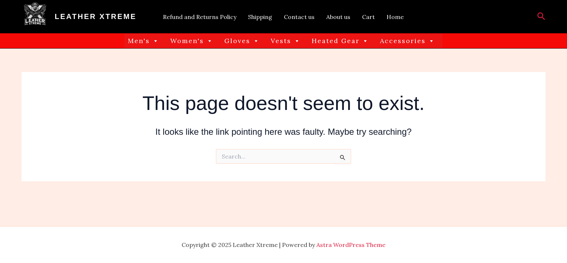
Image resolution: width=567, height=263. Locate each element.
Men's (143, 41)
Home (395, 16)
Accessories (407, 41)
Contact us (299, 16)
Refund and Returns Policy (199, 16)
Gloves (242, 41)
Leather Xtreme (96, 16)
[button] (541, 17)
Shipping (260, 16)
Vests (286, 41)
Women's (191, 41)
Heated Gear (340, 41)
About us (338, 16)
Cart (368, 16)
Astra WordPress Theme (350, 244)
